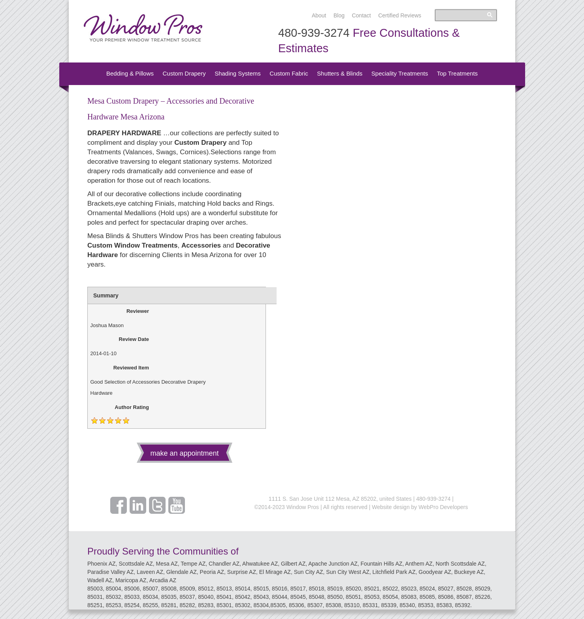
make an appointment (184, 453)
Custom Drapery (183, 73)
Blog (339, 15)
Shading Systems (238, 73)
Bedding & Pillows (130, 73)
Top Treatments (457, 73)
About (319, 15)
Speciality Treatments (399, 73)
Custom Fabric (288, 73)
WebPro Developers (443, 507)
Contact (361, 15)
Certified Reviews (399, 15)
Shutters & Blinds (339, 73)
